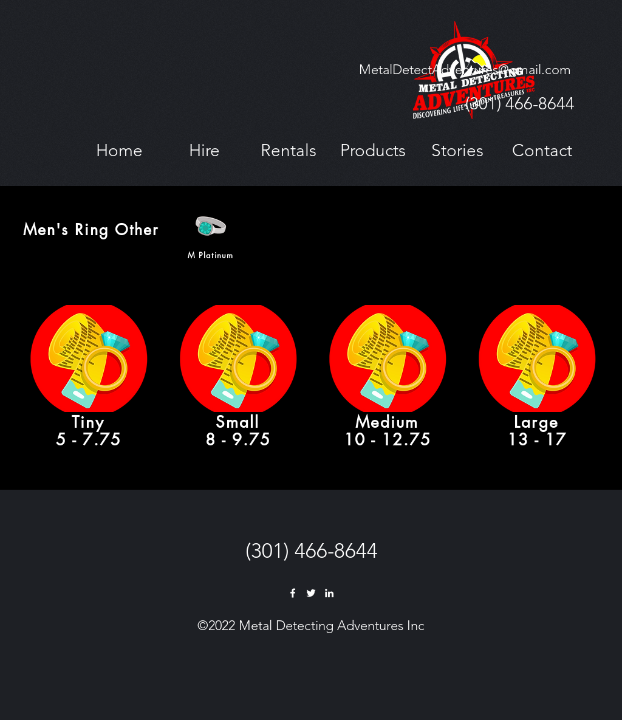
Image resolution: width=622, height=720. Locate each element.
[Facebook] (293, 593)
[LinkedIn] (329, 593)
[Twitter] (311, 593)
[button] (204, 150)
